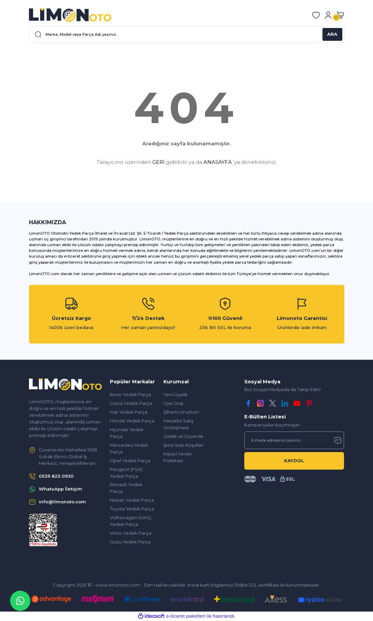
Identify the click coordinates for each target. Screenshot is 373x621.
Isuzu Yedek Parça (130, 541)
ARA (332, 34)
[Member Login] (328, 15)
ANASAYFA (218, 162)
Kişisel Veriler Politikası (177, 457)
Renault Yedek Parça (126, 488)
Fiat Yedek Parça (128, 412)
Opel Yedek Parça (130, 460)
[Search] (186, 34)
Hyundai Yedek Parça (127, 433)
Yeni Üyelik (175, 394)
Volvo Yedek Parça (130, 533)
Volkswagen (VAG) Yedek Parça (130, 521)
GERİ (158, 162)
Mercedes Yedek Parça (129, 448)
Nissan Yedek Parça (132, 500)
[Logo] (70, 15)
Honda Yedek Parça (132, 420)
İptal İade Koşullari (183, 445)
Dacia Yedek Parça (131, 403)
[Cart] (340, 15)
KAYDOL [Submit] (294, 460)
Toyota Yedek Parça (132, 508)
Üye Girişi (173, 403)
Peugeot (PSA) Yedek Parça (126, 473)
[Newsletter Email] (294, 440)
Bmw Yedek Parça (130, 394)
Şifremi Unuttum (181, 412)
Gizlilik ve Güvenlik (183, 436)
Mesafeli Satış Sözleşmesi (178, 424)
